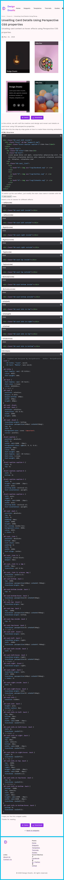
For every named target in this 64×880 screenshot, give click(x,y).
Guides (57, 8)
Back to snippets (32, 831)
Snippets (27, 8)
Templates (37, 8)
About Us (6, 857)
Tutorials (48, 8)
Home (18, 8)
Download (37, 117)
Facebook (35, 857)
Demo (25, 117)
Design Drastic (11, 8)
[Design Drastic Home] (4, 8)
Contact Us (7, 859)
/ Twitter (36, 861)
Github (34, 865)
